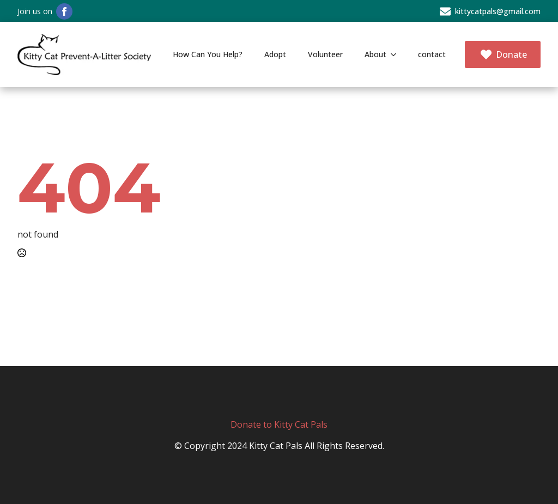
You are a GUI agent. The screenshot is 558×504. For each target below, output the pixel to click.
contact (432, 54)
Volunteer (325, 54)
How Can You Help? (207, 54)
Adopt (275, 54)
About (375, 54)
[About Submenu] (396, 54)
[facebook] (64, 11)
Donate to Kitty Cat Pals (279, 424)
